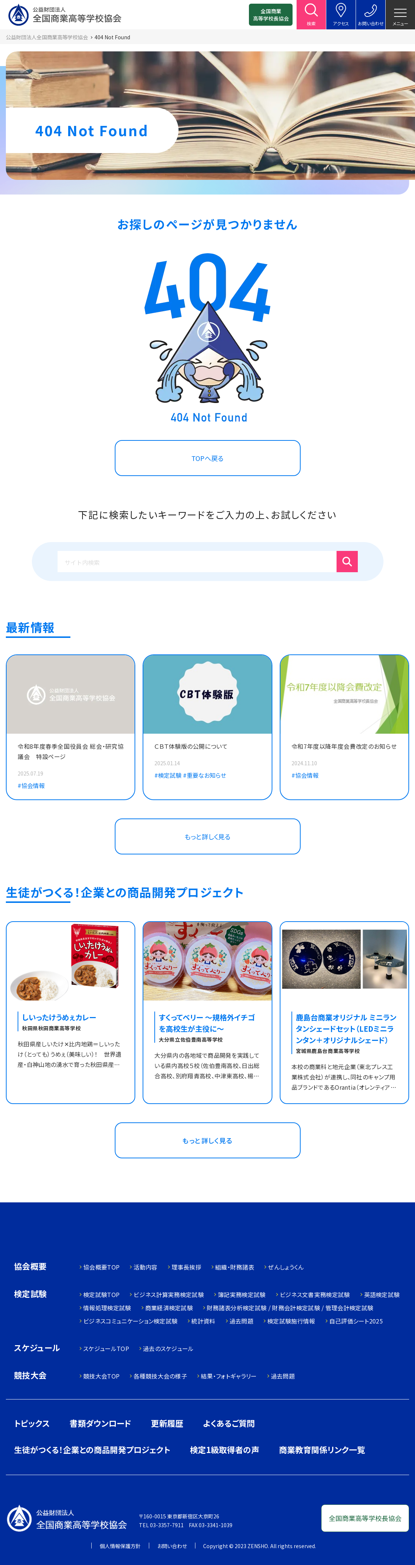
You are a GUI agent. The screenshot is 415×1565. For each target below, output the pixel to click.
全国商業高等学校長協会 (271, 14)
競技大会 (30, 1376)
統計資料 (203, 1321)
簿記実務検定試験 (242, 1294)
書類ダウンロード (100, 1423)
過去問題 (241, 1321)
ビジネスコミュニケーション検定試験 (130, 1321)
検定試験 (30, 1294)
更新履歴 (167, 1423)
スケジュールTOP (106, 1348)
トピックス (32, 1423)
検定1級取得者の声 (224, 1449)
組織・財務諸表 (234, 1267)
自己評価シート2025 (356, 1321)
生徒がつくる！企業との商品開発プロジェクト (92, 1449)
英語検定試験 (382, 1294)
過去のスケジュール (168, 1348)
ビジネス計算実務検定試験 (168, 1294)
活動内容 (145, 1267)
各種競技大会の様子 (160, 1376)
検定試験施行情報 (291, 1321)
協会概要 (30, 1267)
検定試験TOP (101, 1294)
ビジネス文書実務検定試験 (315, 1294)
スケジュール (37, 1348)
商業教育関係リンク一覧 (322, 1449)
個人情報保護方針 (120, 1546)
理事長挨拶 (187, 1267)
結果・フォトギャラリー (229, 1376)
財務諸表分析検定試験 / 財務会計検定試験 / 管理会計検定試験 (290, 1307)
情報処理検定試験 (107, 1307)
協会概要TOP (101, 1267)
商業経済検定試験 (169, 1307)
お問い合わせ (172, 1546)
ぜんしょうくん (286, 1267)
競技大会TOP (101, 1376)
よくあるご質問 (229, 1423)
